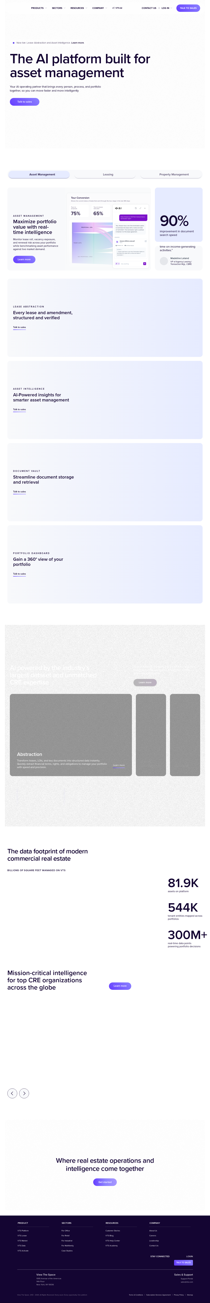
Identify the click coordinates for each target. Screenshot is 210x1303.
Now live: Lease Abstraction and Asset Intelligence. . (50, 42)
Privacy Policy (179, 1295)
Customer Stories (112, 1231)
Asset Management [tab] (39, 174)
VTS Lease (22, 1236)
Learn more (25, 259)
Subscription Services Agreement (158, 1295)
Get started (105, 1182)
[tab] (69, 735)
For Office (66, 1231)
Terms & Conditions (136, 1295)
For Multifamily (68, 1246)
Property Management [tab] (171, 174)
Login (189, 1256)
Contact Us (149, 8)
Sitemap (190, 1295)
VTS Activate (23, 1251)
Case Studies (67, 1251)
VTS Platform (23, 1231)
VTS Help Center (112, 1241)
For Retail (66, 1236)
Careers (152, 1236)
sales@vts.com (187, 1282)
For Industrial (67, 1241)
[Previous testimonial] (12, 1093)
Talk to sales (188, 8)
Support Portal (187, 1279)
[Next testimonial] (24, 1093)
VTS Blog (109, 1236)
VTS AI (117, 8)
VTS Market (22, 1241)
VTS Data (21, 1246)
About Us (153, 1231)
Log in (165, 8)
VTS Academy (111, 1246)
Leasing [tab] (105, 174)
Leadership (154, 1241)
